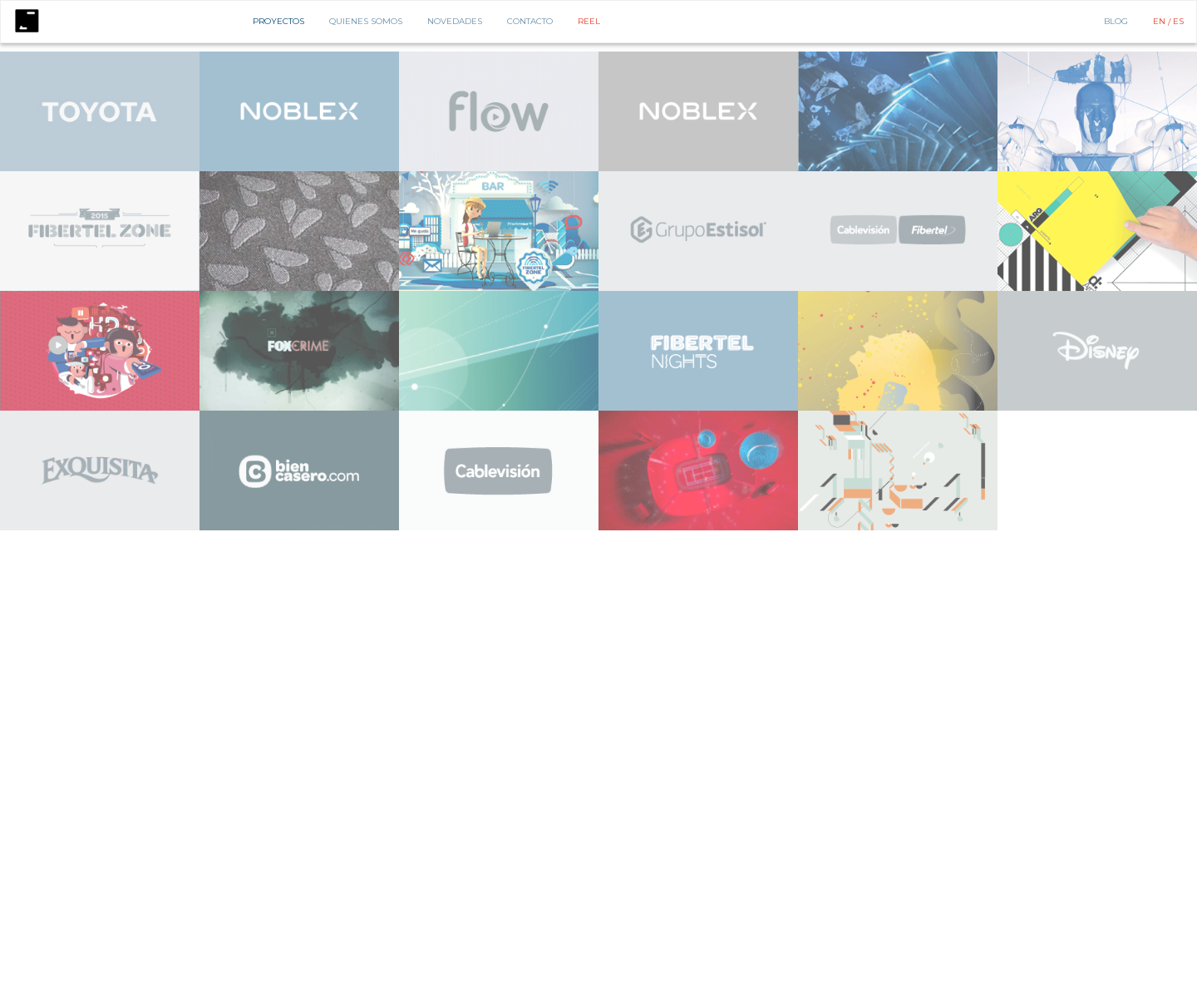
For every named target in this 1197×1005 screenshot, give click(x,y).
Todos (24, 52)
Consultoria (190, 52)
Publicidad (925, 52)
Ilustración (714, 52)
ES (1178, 21)
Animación (65, 52)
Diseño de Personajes (558, 52)
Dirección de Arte (468, 52)
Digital (411, 52)
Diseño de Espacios (350, 52)
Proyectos (278, 21)
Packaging (852, 52)
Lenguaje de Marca (785, 52)
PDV (888, 52)
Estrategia (245, 52)
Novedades (454, 21)
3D (1020, 52)
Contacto (530, 21)
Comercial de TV (125, 52)
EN (1160, 21)
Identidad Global (647, 52)
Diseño (288, 52)
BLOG (1116, 21)
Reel (589, 21)
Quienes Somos (365, 21)
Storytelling (982, 52)
